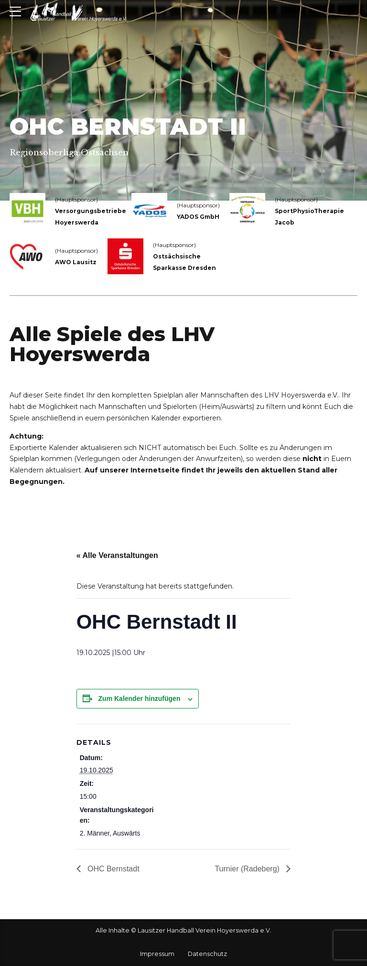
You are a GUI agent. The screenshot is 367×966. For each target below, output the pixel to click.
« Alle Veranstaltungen (117, 555)
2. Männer (94, 833)
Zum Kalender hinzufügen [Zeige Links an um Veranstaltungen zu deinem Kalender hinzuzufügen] (139, 698)
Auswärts (126, 833)
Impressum (157, 953)
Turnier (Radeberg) (248, 869)
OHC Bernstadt (113, 869)
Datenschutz (207, 953)
